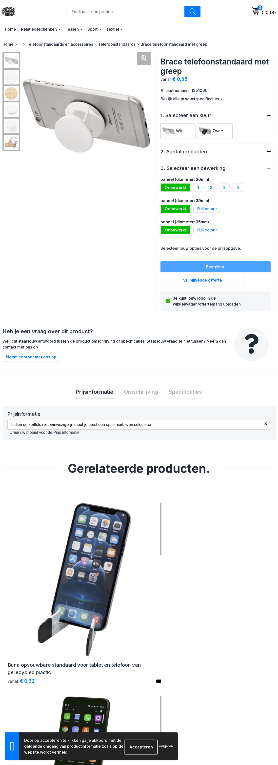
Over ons (85, 681)
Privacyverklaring (228, 698)
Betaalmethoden (159, 689)
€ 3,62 (157, 601)
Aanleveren (155, 707)
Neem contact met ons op (31, 356)
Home (10, 29)
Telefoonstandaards (117, 44)
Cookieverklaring (227, 689)
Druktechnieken (159, 716)
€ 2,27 (226, 601)
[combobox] (125, 11)
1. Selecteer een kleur (185, 115)
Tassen (72, 29)
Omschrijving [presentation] (141, 392)
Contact (84, 689)
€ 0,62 (21, 601)
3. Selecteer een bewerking (192, 168)
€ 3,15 (88, 609)
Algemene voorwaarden (233, 681)
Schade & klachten (229, 707)
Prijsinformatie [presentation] (98, 392)
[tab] (98, 392)
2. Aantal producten (183, 152)
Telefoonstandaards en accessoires (59, 44)
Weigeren (166, 746)
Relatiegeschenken (39, 29)
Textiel (112, 29)
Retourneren (156, 698)
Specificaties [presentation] (182, 392)
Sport (92, 29)
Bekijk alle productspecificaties (191, 98)
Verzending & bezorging (166, 681)
